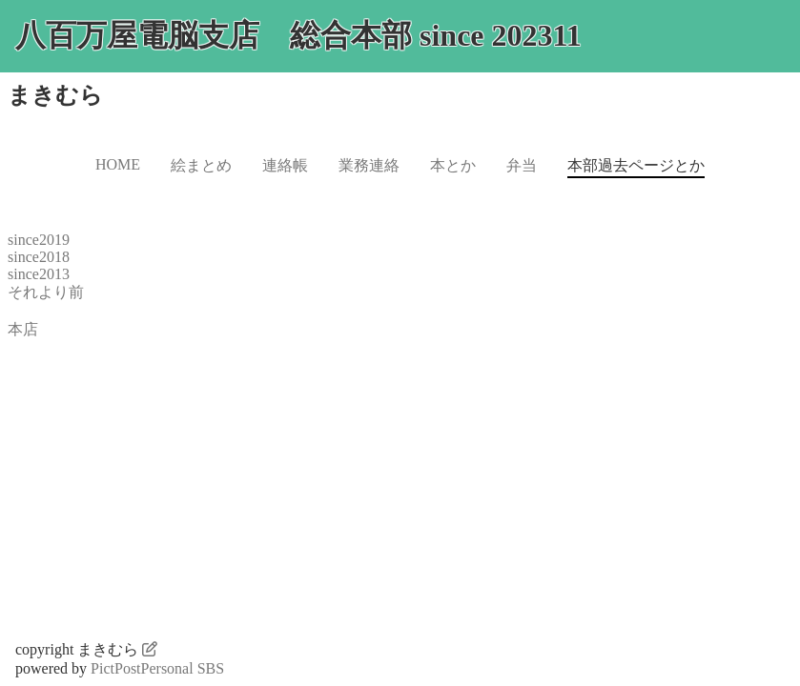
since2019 (39, 240)
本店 (23, 329)
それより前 (46, 292)
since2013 (39, 274)
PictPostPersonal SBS (157, 668)
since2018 (39, 257)
